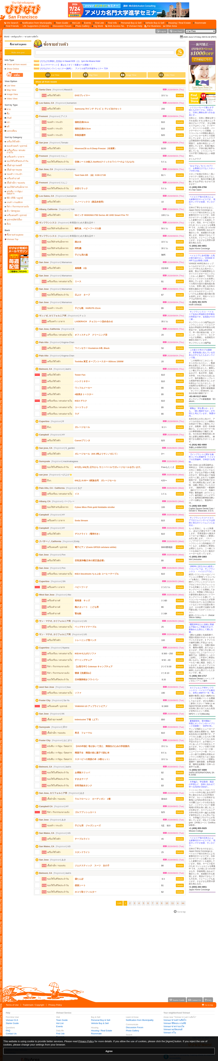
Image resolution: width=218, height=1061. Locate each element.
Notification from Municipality (139, 1020)
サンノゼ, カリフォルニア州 (52, 315)
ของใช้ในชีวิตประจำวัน (17, 161)
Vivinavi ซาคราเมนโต (174, 1026)
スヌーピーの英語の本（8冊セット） (93, 759)
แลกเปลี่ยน (12, 131)
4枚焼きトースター (84, 394)
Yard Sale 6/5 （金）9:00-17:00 (90, 175)
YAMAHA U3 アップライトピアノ (91, 706)
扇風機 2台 (81, 268)
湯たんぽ (79, 879)
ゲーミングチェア (83, 660)
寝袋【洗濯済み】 (83, 673)
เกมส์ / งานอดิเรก (15, 202)
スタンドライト (82, 852)
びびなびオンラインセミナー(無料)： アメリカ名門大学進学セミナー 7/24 (71, 68)
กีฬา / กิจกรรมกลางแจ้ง (18, 207)
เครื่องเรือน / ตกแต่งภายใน (16, 151)
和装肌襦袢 (80, 135)
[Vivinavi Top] (21, 10)
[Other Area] (170, 26)
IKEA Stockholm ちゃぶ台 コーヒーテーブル (97, 574)
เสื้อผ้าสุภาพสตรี (14, 165)
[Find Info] (111, 23)
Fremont (43, 116)
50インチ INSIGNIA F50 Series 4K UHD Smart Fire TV (102, 215)
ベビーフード (81, 587)
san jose (43, 474)
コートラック (81, 407)
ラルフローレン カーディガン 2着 (93, 799)
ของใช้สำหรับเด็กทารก (17, 187)
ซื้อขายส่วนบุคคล (18, 44)
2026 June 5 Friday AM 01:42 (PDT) (199, 37)
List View (11, 86)
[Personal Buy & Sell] (130, 23)
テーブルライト (82, 839)
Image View (12, 94)
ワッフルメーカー (83, 388)
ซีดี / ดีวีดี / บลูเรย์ (15, 198)
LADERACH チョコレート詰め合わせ (94, 321)
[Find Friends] (11, 26)
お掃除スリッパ (82, 772)
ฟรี (8, 127)
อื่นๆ (9, 224)
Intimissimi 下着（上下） (87, 719)
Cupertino (44, 421)
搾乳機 (78, 248)
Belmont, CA (45, 369)
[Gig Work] (97, 26)
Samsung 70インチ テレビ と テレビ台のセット (98, 109)
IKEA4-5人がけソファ (85, 653)
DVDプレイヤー (82, 95)
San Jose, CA (46, 169)
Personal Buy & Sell (100, 1020)
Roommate (96, 1033)
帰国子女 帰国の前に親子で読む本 (92, 753)
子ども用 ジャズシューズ (88, 825)
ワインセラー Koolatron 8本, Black (92, 348)
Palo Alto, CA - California (52, 488)
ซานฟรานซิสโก (31, 37)
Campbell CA (46, 806)
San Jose (44, 262)
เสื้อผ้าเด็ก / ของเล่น (16, 183)
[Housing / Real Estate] (179, 23)
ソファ (78, 693)
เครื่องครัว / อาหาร (15, 157)
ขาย (9, 109)
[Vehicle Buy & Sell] (154, 23)
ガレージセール (82, 427)
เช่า (8, 122)
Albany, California (48, 209)
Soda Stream (81, 520)
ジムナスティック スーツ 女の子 (92, 865)
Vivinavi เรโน (170, 1032)
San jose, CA (45, 448)
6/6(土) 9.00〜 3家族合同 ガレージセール (95, 480)
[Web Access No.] (115, 26)
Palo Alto (43, 342)
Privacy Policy (55, 1005)
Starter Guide (12, 1023)
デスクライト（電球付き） (88, 534)
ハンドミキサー (82, 381)
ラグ (77, 414)
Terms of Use (12, 1005)
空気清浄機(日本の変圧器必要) (89, 560)
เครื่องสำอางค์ (13, 178)
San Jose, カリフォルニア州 (53, 793)
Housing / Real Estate (101, 1030)
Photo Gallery (132, 1030)
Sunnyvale (44, 461)
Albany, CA (44, 501)
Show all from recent (16, 64)
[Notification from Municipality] (36, 23)
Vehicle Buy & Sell (100, 1023)
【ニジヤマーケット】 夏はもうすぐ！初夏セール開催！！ (63, 65)
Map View (11, 90)
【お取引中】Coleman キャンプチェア (94, 666)
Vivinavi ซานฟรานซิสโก (175, 1020)
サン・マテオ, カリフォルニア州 (55, 621)
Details (180, 95)
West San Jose (46, 594)
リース (78, 281)
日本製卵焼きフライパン (87, 679)
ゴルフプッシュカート (85, 812)
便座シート (80, 885)
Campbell (44, 434)
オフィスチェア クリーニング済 (91, 335)
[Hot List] (75, 23)
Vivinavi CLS (12, 1020)
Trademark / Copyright (33, 1005)
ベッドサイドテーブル (85, 627)
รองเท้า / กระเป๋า (14, 174)
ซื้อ (8, 114)
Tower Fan (80, 375)
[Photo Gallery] (81, 26)
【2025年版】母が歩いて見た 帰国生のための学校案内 (102, 746)
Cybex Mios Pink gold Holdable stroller (95, 507)
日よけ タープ (82, 295)
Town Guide (62, 1020)
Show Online (13, 69)
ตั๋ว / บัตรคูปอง (13, 211)
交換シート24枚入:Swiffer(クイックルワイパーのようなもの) (104, 162)
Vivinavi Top (12, 239)
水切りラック (81, 188)
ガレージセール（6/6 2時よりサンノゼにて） (97, 454)
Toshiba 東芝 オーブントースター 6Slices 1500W (99, 361)
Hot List (59, 1023)
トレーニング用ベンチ (85, 640)
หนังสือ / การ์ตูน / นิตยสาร (15, 192)
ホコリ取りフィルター (85, 892)
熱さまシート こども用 (87, 607)
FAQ (8, 1030)
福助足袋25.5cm (83, 129)
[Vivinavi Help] (134, 26)
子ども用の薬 (81, 255)
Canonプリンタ (82, 440)
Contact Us (11, 1033)
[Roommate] (199, 23)
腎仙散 (78, 613)
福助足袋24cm (82, 122)
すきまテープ (81, 779)
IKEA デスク (81, 401)
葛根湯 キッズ (82, 600)
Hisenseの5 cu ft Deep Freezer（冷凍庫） (96, 148)
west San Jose (46, 687)
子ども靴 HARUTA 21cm (88, 308)
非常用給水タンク (83, 785)
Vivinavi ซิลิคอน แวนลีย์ (175, 1023)
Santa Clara (45, 89)
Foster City (44, 700)
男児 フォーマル (83, 733)
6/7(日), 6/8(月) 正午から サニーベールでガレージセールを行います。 (108, 467)
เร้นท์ (9, 118)
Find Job (60, 1033)
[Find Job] (98, 23)
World (6, 37)
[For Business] (153, 26)
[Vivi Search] (11, 23)
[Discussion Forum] (61, 26)
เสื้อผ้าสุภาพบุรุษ (14, 170)
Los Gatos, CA (46, 103)
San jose (43, 142)
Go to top (209, 1005)
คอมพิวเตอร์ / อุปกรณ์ (17, 146)
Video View (12, 99)
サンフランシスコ (47, 222)
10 (167, 903)
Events (59, 1026)
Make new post (17, 52)
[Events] (86, 23)
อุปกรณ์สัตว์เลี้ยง (14, 220)
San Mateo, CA (46, 833)
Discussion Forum (134, 1027)
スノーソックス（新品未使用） (90, 202)
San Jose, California (49, 329)
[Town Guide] (61, 23)
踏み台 (78, 242)
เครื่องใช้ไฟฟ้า (13, 142)
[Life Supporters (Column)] (35, 26)
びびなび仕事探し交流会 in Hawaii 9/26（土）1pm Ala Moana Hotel (67, 61)
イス (77, 494)
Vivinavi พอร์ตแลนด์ (173, 1029)
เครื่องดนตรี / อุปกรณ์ (17, 215)
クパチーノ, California (50, 541)
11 (172, 903)
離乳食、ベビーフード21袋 (88, 228)
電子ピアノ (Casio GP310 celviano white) (95, 547)
